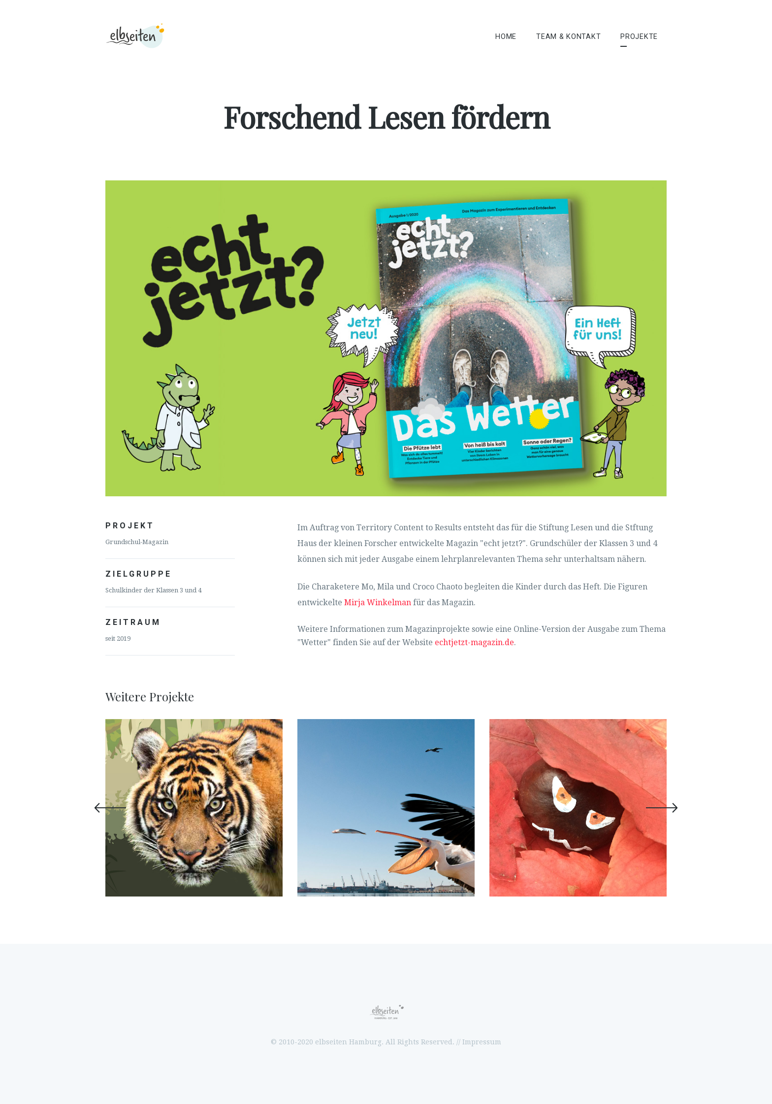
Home (505, 37)
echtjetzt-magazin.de (474, 642)
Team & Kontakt (568, 37)
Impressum (481, 1042)
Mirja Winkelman (377, 602)
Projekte (639, 37)
